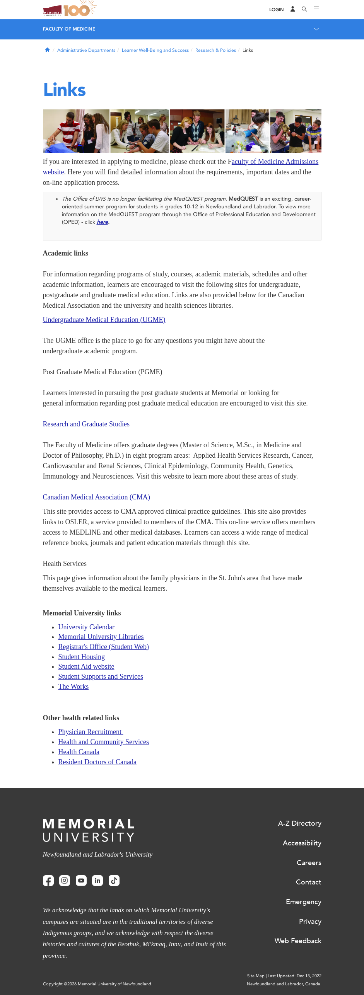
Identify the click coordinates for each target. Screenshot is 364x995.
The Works (73, 686)
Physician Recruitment (90, 732)
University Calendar (86, 627)
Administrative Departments (86, 50)
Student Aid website (86, 666)
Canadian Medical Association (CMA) (96, 497)
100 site (81, 9)
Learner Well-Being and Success (155, 50)
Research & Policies (215, 50)
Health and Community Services (103, 742)
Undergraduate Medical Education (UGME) (104, 320)
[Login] (276, 10)
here (102, 222)
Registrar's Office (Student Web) (103, 647)
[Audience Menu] (293, 10)
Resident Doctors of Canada (97, 762)
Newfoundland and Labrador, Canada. (284, 983)
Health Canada (78, 752)
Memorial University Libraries (101, 637)
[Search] (304, 10)
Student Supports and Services (100, 676)
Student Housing (81, 657)
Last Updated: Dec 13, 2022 (294, 975)
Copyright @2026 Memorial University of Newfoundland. (97, 983)
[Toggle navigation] (316, 9)
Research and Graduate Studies (86, 424)
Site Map (256, 975)
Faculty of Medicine (69, 29)
